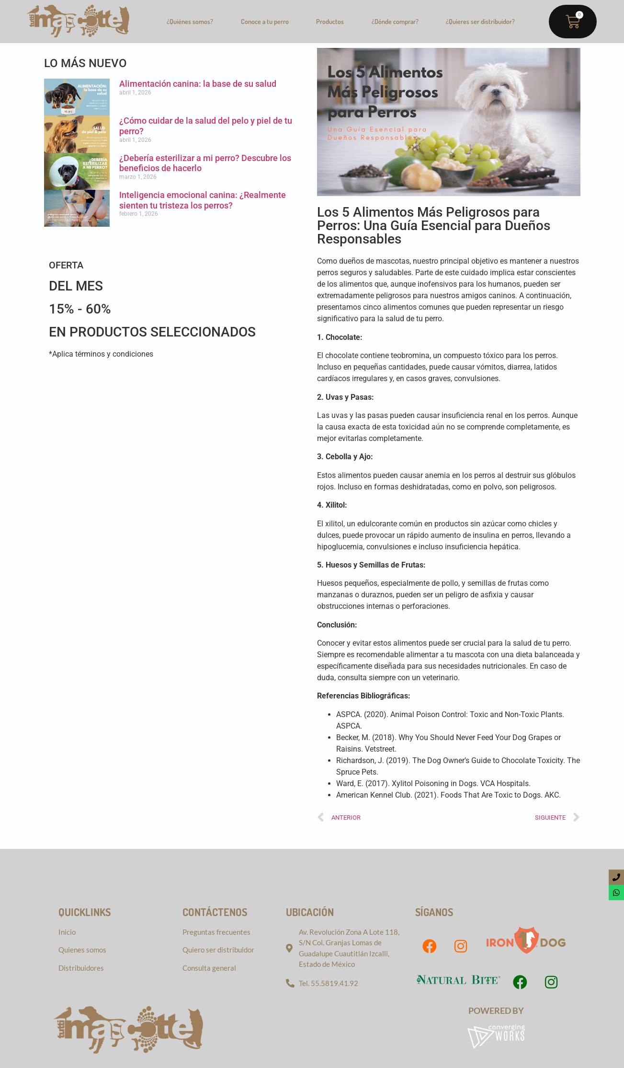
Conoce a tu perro (265, 21)
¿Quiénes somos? (190, 21)
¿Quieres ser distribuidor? (480, 21)
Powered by (496, 1010)
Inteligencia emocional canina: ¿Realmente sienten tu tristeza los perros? (202, 200)
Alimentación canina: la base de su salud (197, 84)
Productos (330, 21)
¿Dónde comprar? (395, 21)
